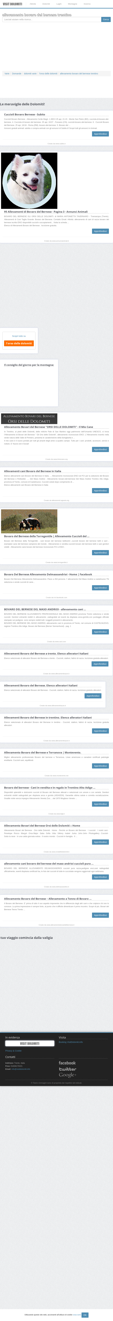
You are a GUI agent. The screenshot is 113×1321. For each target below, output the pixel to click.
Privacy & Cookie (13, 1051)
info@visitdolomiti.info (21, 1069)
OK (85, 1315)
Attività (33, 4)
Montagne (72, 4)
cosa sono (77, 1315)
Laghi (58, 4)
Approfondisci (100, 134)
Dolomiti (46, 4)
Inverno (87, 4)
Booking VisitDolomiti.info (71, 1042)
